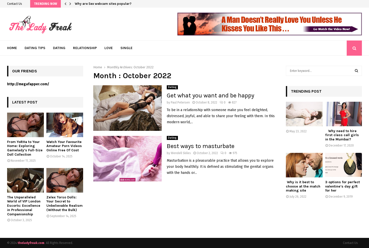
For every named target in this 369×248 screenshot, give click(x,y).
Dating (59, 48)
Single (126, 48)
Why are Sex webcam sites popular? (103, 4)
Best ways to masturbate (200, 146)
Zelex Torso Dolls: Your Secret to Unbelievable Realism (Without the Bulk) (64, 203)
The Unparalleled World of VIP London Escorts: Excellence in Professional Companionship (24, 205)
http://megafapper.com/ (28, 84)
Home (12, 48)
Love (108, 48)
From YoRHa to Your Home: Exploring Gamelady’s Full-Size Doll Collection (25, 148)
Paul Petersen (180, 102)
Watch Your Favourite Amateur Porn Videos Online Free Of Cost (64, 146)
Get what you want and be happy (211, 95)
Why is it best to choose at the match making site (303, 186)
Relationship (85, 48)
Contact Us (14, 4)
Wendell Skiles (181, 153)
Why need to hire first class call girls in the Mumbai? (342, 135)
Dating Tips (35, 48)
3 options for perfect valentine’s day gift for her (342, 186)
